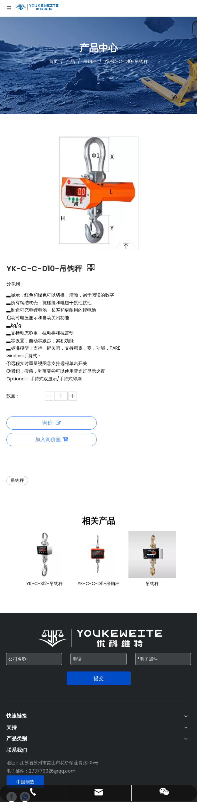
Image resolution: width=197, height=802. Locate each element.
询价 (51, 422)
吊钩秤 (17, 480)
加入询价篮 (51, 439)
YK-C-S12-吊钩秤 (44, 583)
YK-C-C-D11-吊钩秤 (98, 583)
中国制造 (25, 782)
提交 (99, 678)
